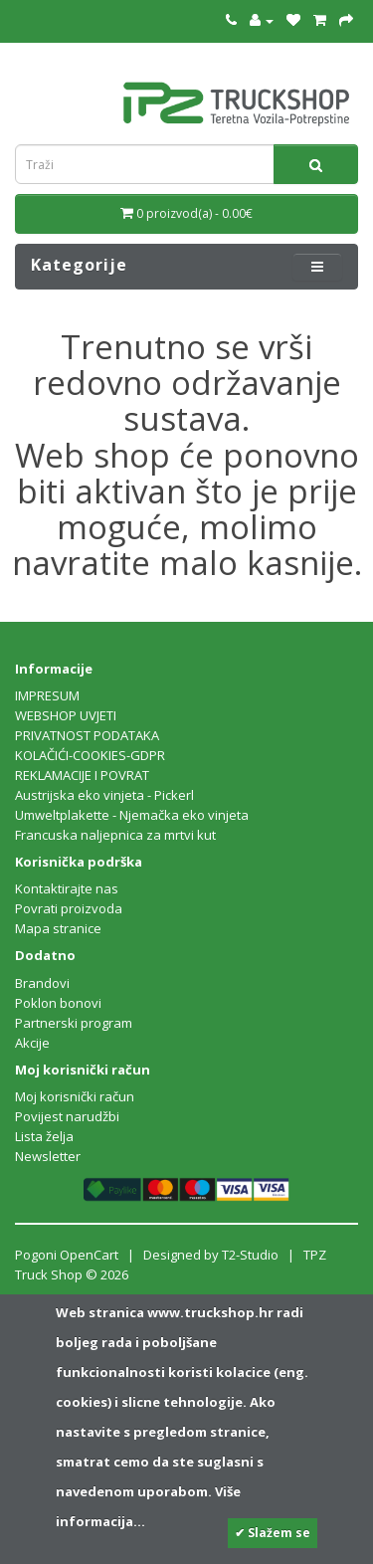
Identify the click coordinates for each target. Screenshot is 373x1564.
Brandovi (42, 983)
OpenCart (89, 1255)
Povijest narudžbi (67, 1116)
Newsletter (48, 1156)
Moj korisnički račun (74, 1096)
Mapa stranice (58, 928)
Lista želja (44, 1136)
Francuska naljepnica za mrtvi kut (115, 835)
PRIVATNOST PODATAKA (87, 735)
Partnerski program (73, 1023)
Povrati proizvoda (68, 908)
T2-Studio (250, 1255)
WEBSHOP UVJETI (65, 715)
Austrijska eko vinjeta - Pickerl (104, 795)
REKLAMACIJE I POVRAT (82, 775)
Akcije (32, 1043)
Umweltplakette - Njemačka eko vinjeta (132, 815)
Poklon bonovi (58, 1003)
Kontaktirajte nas (66, 888)
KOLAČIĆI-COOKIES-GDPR (90, 755)
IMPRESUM (47, 695)
